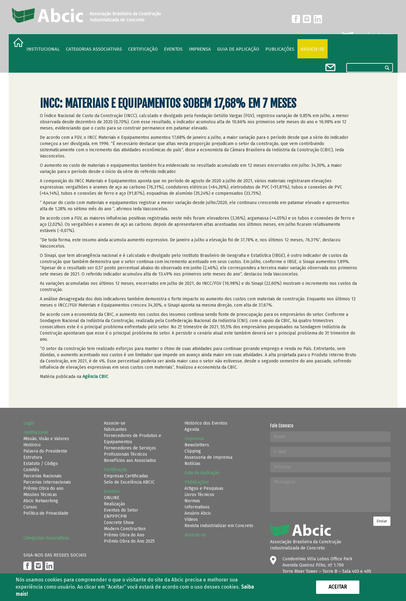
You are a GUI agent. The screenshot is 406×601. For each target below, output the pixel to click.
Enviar (382, 521)
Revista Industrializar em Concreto (218, 525)
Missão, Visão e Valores (46, 438)
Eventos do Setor (121, 510)
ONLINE (111, 497)
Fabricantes (115, 429)
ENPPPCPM (115, 516)
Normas (192, 500)
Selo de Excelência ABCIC (129, 482)
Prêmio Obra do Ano (124, 535)
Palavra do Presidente (45, 451)
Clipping (192, 451)
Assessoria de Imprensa (208, 457)
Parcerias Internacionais (47, 482)
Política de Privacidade (45, 513)
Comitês (31, 469)
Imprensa (200, 49)
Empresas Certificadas (126, 476)
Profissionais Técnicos (125, 454)
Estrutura (32, 457)
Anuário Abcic (197, 513)
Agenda (191, 429)
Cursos (30, 507)
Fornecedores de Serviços (130, 448)
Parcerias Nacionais (42, 476)
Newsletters (196, 445)
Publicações (279, 49)
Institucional (43, 49)
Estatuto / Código (40, 463)
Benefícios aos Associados (130, 460)
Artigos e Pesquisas (203, 488)
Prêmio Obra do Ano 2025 (129, 541)
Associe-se (312, 49)
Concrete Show (119, 522)
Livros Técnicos (199, 494)
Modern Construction (125, 528)
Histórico (32, 445)
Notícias (192, 463)
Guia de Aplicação (238, 49)
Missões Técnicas (40, 494)
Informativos (197, 507)
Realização (114, 504)
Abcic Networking (40, 500)
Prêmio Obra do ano (43, 488)
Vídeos (191, 519)
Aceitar (338, 587)
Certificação (143, 49)
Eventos (173, 49)
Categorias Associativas (94, 49)
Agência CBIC (96, 376)
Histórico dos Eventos (205, 423)
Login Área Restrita (367, 35)
